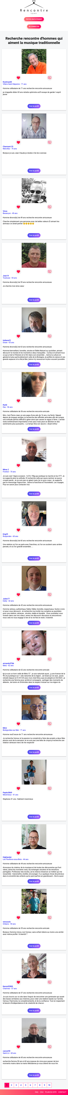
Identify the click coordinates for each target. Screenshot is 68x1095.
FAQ (36, 1092)
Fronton (6, 472)
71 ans (23, 84)
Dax (4, 407)
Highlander (7, 857)
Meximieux (7, 795)
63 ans (11, 342)
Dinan (5, 342)
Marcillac (6, 149)
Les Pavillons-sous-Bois (12, 859)
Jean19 (6, 276)
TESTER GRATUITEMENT (34, 19)
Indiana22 (7, 340)
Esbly (5, 601)
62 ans (11, 665)
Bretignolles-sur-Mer (11, 730)
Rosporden (7, 536)
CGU (42, 1092)
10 (49, 1085)
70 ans (13, 472)
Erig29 (5, 534)
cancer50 (6, 1051)
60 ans (15, 536)
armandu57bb (8, 663)
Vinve (5, 211)
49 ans (15, 213)
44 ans (25, 859)
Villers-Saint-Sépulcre (11, 84)
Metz (5, 665)
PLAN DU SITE (51, 1092)
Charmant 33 (8, 146)
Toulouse (6, 278)
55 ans (14, 278)
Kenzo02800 (8, 986)
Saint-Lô (6, 1053)
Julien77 (6, 599)
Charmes (6, 988)
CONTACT (62, 1092)
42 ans (11, 601)
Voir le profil (34, 106)
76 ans (14, 149)
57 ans (14, 988)
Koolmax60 (7, 82)
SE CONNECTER (34, 26)
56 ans (10, 407)
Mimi (5, 728)
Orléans (6, 924)
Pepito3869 (7, 793)
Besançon (7, 213)
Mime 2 (6, 469)
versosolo (7, 922)
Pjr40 (5, 405)
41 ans (15, 795)
